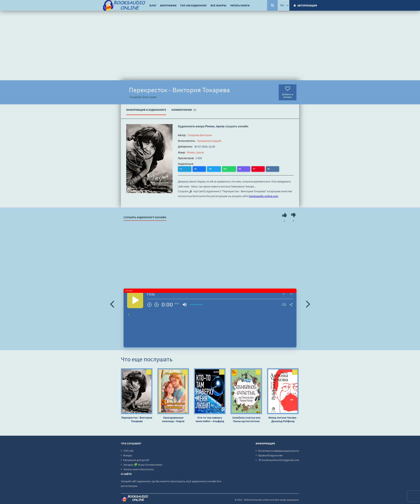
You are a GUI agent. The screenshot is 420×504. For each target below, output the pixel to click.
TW (195, 168)
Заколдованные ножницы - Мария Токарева (173, 419)
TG (181, 168)
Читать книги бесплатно (138, 469)
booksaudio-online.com (263, 196)
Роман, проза (214, 126)
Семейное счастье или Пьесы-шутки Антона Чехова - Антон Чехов (246, 419)
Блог (153, 5)
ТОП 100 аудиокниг (193, 5)
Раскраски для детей (136, 460)
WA (203, 168)
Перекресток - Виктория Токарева (136, 419)
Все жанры (218, 5)
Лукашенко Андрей (209, 140)
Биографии (168, 5)
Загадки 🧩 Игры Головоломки (142, 464)
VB (210, 168)
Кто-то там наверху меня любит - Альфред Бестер (210, 419)
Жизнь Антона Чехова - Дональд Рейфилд (282, 419)
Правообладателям (270, 455)
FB (188, 168)
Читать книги (240, 5)
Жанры (127, 455)
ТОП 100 (128, 450)
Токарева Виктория (200, 135)
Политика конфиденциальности (278, 450)
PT (217, 168)
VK (224, 168)
